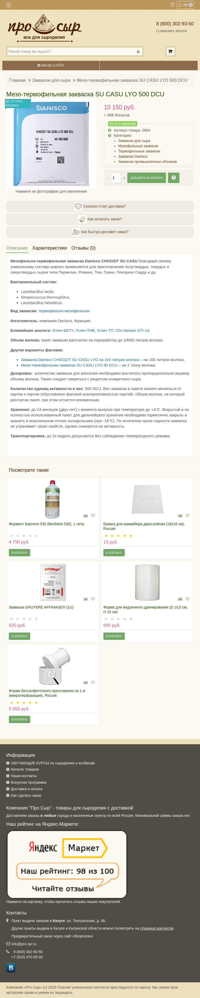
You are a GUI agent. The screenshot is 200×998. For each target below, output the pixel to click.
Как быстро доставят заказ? (100, 232)
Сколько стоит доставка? (100, 206)
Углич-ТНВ (85, 330)
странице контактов (156, 928)
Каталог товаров (25, 769)
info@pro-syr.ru (23, 944)
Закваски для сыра (51, 80)
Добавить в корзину (146, 177)
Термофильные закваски (139, 151)
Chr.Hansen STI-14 (132, 330)
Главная (17, 80)
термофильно (51, 311)
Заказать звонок (171, 31)
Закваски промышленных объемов (147, 162)
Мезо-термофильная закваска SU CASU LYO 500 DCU (132, 80)
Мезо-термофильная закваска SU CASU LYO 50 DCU (69, 365)
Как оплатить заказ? (100, 219)
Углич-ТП (105, 330)
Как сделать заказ (26, 795)
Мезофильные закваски (138, 146)
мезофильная (77, 311)
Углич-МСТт (62, 330)
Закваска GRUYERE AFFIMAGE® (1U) (41, 607)
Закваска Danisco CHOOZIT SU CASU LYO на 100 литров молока (80, 359)
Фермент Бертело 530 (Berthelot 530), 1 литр (46, 524)
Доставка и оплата (26, 789)
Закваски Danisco (133, 156)
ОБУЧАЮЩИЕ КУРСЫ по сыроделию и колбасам (53, 763)
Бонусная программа (28, 782)
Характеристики (49, 248)
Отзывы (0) (83, 248)
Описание (17, 248)
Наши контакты (24, 776)
